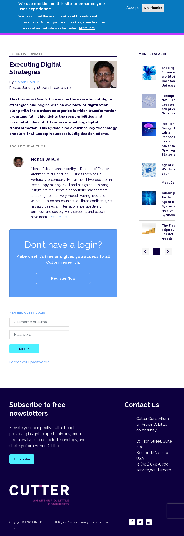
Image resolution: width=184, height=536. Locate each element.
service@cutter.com (153, 470)
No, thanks (153, 8)
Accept (132, 8)
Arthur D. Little (40, 522)
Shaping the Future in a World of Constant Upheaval (171, 76)
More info (87, 28)
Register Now (63, 278)
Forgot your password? (29, 362)
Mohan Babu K (27, 82)
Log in (24, 348)
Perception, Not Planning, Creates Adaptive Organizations (173, 104)
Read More (58, 217)
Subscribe (21, 459)
